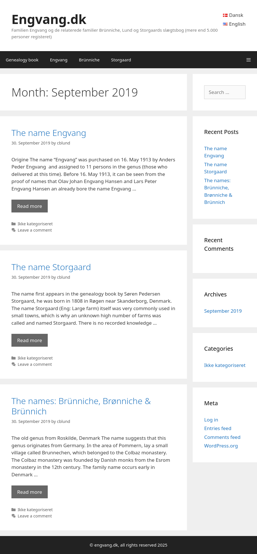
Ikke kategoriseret (35, 223)
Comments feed (222, 437)
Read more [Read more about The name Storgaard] (29, 340)
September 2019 (223, 311)
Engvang (58, 60)
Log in (211, 419)
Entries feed (217, 428)
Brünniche (89, 60)
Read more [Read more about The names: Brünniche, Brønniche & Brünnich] (29, 492)
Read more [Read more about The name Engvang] (29, 206)
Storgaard (121, 60)
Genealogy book (22, 60)
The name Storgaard (51, 267)
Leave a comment (35, 230)
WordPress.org (221, 445)
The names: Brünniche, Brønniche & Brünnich (81, 406)
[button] (248, 59)
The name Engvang (48, 132)
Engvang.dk (48, 19)
